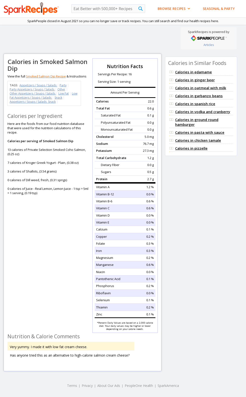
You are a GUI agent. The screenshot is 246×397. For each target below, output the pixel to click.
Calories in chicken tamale (198, 140)
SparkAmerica (168, 385)
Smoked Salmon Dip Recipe (46, 76)
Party (63, 85)
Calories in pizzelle (191, 148)
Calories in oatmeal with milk (200, 87)
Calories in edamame (193, 72)
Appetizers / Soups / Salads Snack (33, 102)
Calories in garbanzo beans (199, 95)
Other (61, 89)
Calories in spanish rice (195, 103)
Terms (72, 385)
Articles (208, 45)
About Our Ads (108, 385)
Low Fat (63, 93)
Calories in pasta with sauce (199, 132)
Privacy (87, 385)
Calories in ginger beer (195, 79)
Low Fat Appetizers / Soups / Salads (43, 95)
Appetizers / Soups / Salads (38, 85)
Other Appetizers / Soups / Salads (33, 93)
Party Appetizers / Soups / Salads (32, 89)
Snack (58, 98)
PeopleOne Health (139, 385)
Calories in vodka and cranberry (202, 111)
